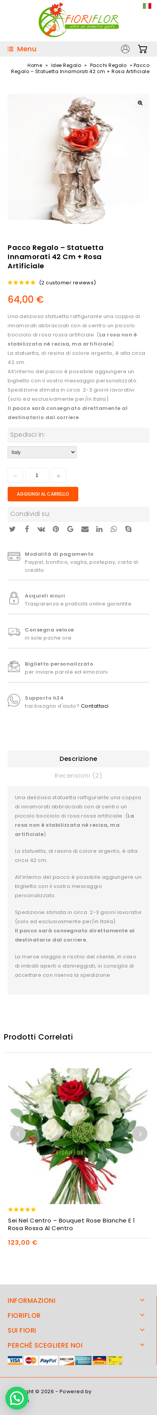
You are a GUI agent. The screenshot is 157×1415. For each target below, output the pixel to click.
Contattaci (95, 706)
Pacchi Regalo (108, 65)
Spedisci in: (27, 434)
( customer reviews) (67, 282)
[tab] (78, 759)
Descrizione (78, 758)
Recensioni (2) (78, 775)
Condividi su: (30, 513)
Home (35, 65)
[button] (16, 1398)
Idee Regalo (66, 65)
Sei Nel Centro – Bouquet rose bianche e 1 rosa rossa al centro (71, 1224)
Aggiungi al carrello (43, 494)
